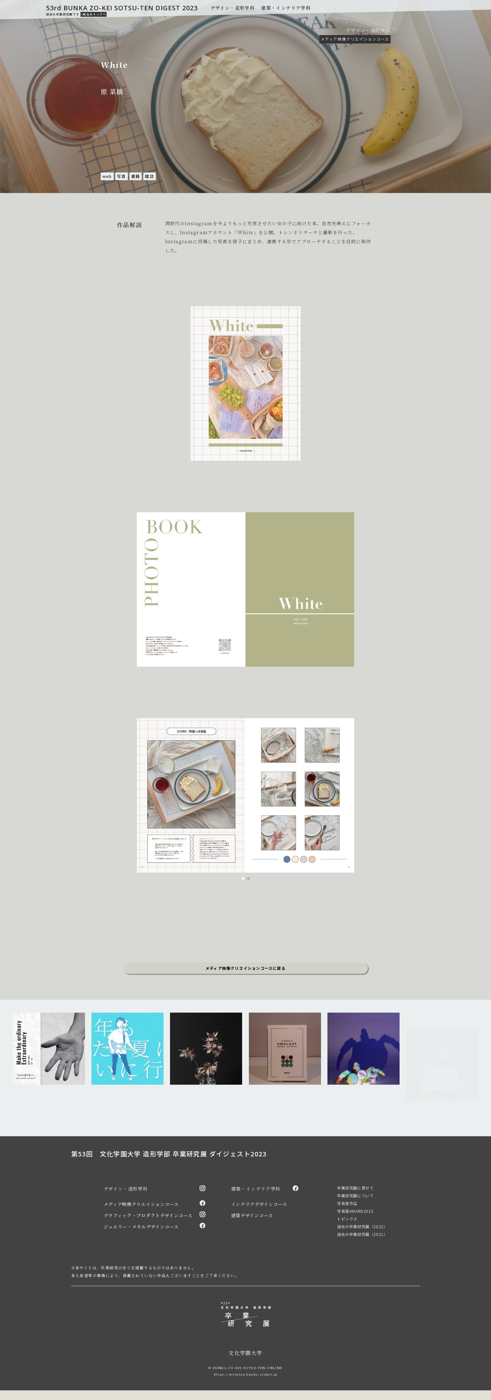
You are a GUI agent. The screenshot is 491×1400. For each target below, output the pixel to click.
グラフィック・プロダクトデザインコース (148, 1215)
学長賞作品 (347, 1203)
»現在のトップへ (93, 14)
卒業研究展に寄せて (355, 1188)
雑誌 (149, 176)
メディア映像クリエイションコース (355, 39)
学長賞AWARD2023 (355, 1211)
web (107, 176)
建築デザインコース (252, 1215)
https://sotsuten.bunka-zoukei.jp (246, 1374)
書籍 (135, 176)
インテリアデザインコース (259, 1204)
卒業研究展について (355, 1195)
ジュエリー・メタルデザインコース (141, 1226)
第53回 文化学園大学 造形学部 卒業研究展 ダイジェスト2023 (169, 1153)
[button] (243, 878)
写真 (121, 176)
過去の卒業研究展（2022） (362, 1226)
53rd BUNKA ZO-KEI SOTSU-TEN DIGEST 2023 (122, 8)
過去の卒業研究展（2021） (362, 1234)
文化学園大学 (245, 1353)
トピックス (347, 1218)
